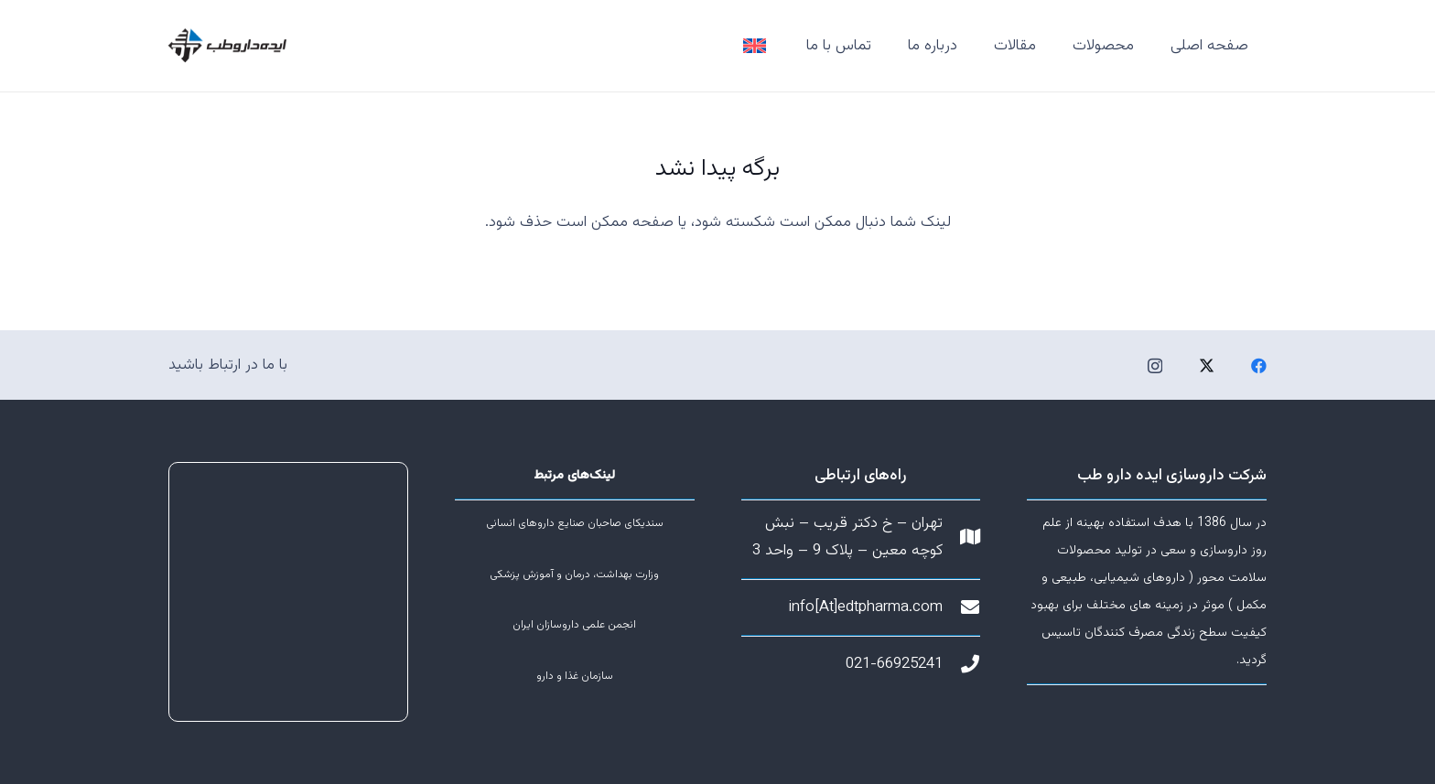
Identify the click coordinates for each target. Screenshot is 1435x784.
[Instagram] (1155, 366)
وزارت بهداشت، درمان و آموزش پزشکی (574, 574)
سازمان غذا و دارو (574, 676)
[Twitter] (1206, 365)
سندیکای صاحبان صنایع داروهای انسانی (575, 523)
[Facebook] (1259, 365)
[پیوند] (754, 46)
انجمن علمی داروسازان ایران (574, 625)
